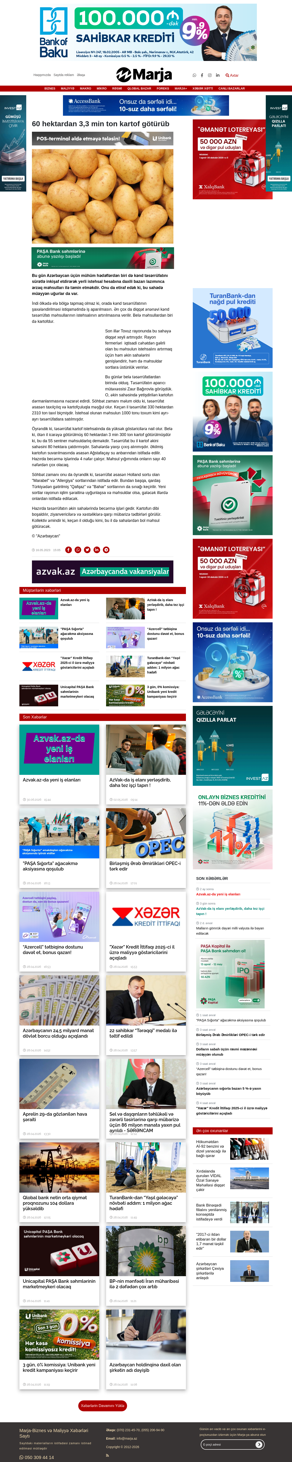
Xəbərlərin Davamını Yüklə (102, 1406)
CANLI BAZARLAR (232, 88)
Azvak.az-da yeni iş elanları (218, 894)
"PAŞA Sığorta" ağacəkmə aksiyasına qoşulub (76, 633)
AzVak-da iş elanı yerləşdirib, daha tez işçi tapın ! (165, 604)
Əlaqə (81, 75)
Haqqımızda (42, 75)
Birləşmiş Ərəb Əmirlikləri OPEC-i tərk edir (230, 1035)
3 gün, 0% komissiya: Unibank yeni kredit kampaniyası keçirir (163, 691)
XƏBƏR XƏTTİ (203, 88)
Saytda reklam (64, 75)
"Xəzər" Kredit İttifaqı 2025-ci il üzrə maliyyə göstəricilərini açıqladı (77, 662)
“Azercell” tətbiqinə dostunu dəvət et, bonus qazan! (165, 633)
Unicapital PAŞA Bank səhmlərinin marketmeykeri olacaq (77, 691)
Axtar (232, 75)
